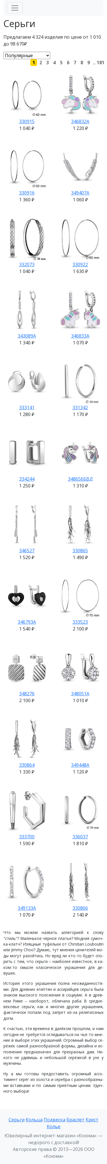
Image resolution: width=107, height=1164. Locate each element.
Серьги (17, 1120)
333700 (27, 837)
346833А (80, 336)
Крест (92, 1120)
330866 (80, 908)
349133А (27, 908)
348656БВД (80, 479)
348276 (27, 693)
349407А (80, 193)
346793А (27, 622)
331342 (80, 407)
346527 (27, 550)
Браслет (75, 1120)
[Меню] (15, 8)
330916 (27, 193)
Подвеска (54, 1120)
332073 (27, 264)
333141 (27, 407)
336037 (80, 837)
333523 (80, 622)
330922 (80, 264)
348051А (80, 693)
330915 (27, 121)
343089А (27, 336)
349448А (80, 765)
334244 (27, 479)
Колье (53, 1126)
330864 (27, 765)
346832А (80, 121)
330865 (80, 550)
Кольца (34, 1120)
